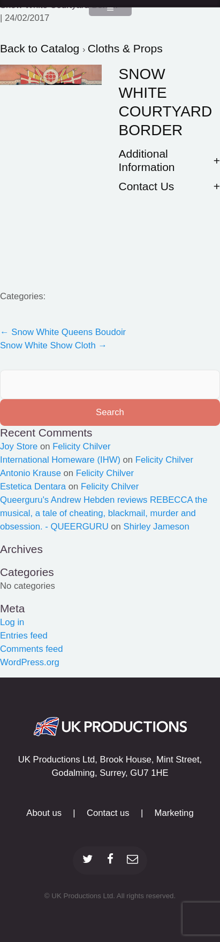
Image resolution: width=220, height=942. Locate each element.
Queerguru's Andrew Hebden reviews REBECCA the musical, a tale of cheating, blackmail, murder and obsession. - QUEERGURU (103, 513)
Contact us (108, 813)
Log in (12, 622)
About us (44, 813)
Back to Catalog (41, 48)
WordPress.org (29, 662)
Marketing (174, 813)
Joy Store (18, 446)
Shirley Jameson (156, 526)
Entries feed (24, 635)
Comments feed (31, 649)
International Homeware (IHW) (60, 460)
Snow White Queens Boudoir (63, 332)
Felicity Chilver (81, 446)
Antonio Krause (30, 473)
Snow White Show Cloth (53, 345)
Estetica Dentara (33, 486)
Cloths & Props (125, 48)
